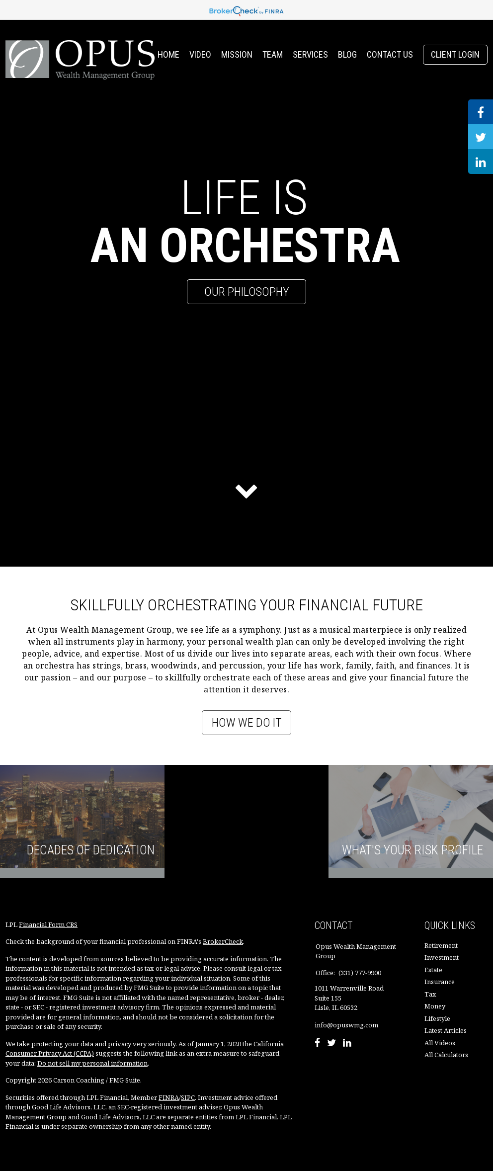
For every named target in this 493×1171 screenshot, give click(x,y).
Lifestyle (437, 1018)
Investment (441, 957)
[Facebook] (317, 1043)
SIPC (188, 1097)
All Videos (439, 1042)
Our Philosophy (246, 292)
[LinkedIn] (347, 1043)
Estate (433, 969)
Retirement (441, 945)
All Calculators (446, 1054)
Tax (430, 994)
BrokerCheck (223, 941)
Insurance (439, 981)
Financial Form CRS (48, 924)
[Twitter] (331, 1043)
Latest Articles (445, 1030)
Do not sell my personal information (92, 1063)
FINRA (169, 1097)
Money (434, 1006)
